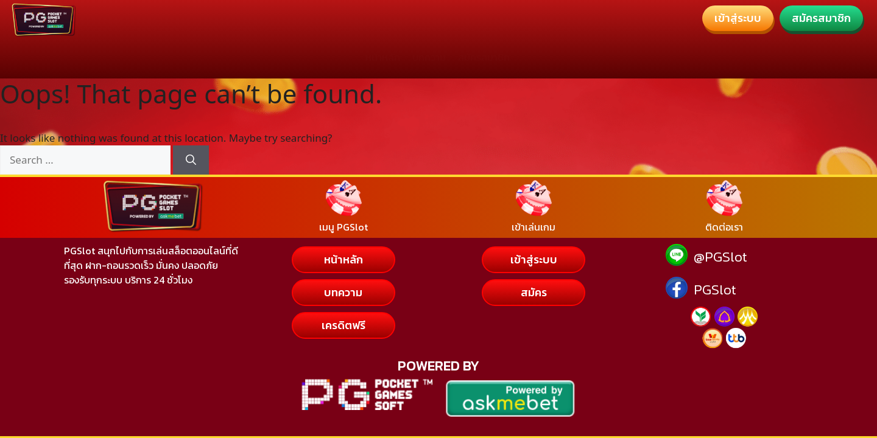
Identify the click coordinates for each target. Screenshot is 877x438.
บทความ (429, 57)
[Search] (191, 160)
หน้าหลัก (382, 57)
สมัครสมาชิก (484, 57)
